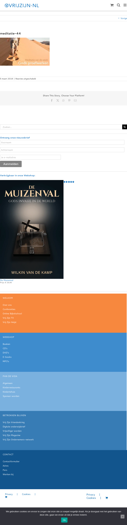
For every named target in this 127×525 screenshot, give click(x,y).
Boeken (6, 343)
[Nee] (123, 517)
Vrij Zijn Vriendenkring (13, 422)
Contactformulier (11, 461)
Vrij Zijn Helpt (9, 322)
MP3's (6, 361)
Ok (64, 520)
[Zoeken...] (61, 126)
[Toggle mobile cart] (112, 5)
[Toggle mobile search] (118, 5)
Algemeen (7, 383)
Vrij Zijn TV (8, 317)
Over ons (7, 304)
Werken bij (8, 474)
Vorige (124, 18)
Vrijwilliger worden (12, 430)
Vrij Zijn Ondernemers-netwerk (18, 439)
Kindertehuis (9, 391)
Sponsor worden (11, 396)
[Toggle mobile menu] (125, 5)
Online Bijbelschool (12, 313)
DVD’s (6, 352)
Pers (5, 469)
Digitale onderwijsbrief (14, 426)
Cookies (26, 494)
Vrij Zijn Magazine (11, 435)
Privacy (9, 494)
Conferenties (9, 309)
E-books (7, 356)
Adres (5, 465)
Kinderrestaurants (11, 387)
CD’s (5, 348)
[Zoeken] (124, 126)
